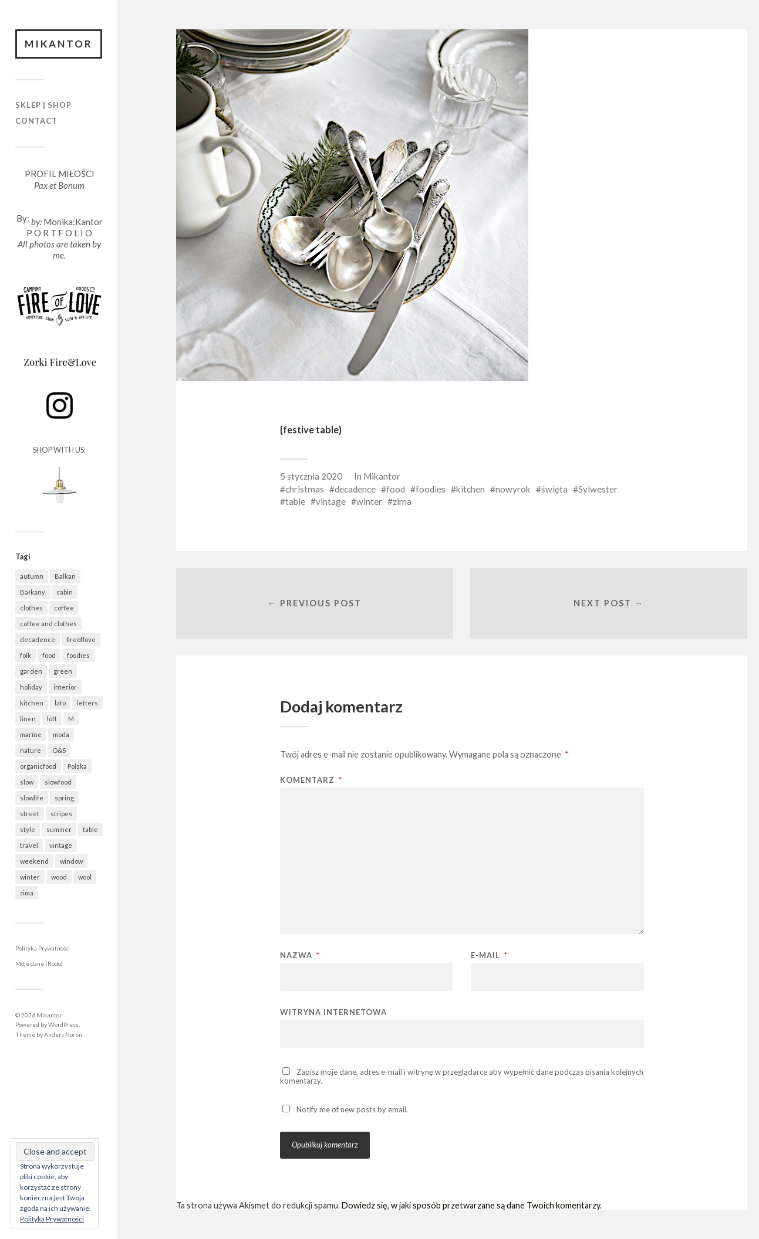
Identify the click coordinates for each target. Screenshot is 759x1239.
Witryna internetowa (333, 1011)
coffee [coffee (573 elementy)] (64, 608)
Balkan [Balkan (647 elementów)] (65, 576)
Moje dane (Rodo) (39, 963)
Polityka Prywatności (42, 948)
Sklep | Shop (43, 105)
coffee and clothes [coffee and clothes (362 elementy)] (48, 623)
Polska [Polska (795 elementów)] (77, 766)
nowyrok (513, 489)
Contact (36, 120)
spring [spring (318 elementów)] (64, 798)
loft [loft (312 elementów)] (52, 718)
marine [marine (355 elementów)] (31, 734)
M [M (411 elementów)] (71, 718)
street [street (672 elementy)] (29, 813)
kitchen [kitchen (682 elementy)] (31, 703)
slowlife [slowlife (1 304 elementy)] (31, 798)
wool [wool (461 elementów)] (85, 877)
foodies (431, 489)
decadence (355, 489)
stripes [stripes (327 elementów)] (61, 813)
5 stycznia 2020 (311, 476)
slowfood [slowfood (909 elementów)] (58, 782)
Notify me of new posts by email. (352, 1109)
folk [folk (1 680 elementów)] (25, 655)
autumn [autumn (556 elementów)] (31, 576)
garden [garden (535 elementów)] (31, 671)
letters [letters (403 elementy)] (87, 703)
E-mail (489, 955)
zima (402, 501)
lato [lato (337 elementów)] (60, 703)
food (395, 489)
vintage (331, 501)
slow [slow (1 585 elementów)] (26, 782)
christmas (304, 489)
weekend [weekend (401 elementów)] (34, 861)
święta (554, 489)
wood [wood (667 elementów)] (59, 877)
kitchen (470, 489)
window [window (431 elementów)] (71, 861)
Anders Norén (63, 1034)
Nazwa (300, 955)
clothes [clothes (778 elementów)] (31, 608)
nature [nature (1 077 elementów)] (30, 750)
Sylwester (598, 489)
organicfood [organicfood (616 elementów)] (38, 766)
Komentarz (311, 780)
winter (369, 501)
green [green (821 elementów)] (62, 671)
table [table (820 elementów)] (90, 829)
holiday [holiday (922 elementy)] (31, 687)
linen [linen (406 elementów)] (28, 718)
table (295, 501)
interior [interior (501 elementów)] (65, 687)
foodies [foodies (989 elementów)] (78, 655)
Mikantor (59, 44)
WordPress (63, 1024)
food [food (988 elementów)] (49, 655)
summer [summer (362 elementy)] (59, 829)
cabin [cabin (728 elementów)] (64, 592)
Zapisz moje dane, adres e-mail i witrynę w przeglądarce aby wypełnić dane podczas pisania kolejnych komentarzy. (461, 1076)
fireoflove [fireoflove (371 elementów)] (81, 639)
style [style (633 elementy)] (27, 829)
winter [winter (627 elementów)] (30, 877)
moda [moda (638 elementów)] (61, 734)
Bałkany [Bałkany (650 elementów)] (32, 592)
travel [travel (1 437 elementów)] (29, 845)
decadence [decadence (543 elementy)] (37, 639)
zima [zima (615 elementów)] (26, 893)
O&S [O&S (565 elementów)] (59, 750)
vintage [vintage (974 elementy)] (60, 845)
